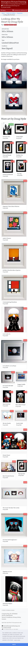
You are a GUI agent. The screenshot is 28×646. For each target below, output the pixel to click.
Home (3, 13)
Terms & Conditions (7, 617)
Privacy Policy (17, 617)
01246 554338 (5, 7)
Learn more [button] (17, 640)
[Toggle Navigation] (3, 10)
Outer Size (5, 34)
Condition (4, 46)
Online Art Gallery (10, 13)
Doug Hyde (19, 13)
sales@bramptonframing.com (10, 5)
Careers (4, 619)
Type (3, 40)
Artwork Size (5, 29)
